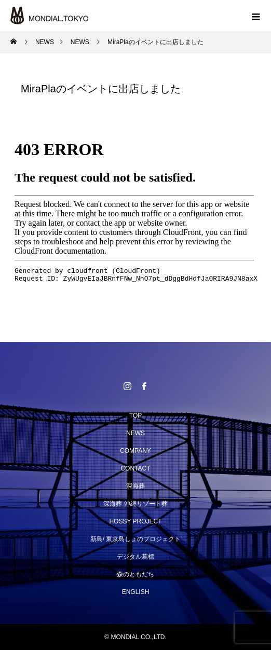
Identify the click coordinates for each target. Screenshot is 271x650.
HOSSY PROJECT (135, 521)
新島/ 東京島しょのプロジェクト (135, 539)
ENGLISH (136, 592)
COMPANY (135, 450)
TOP (135, 415)
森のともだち (135, 574)
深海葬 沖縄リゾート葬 (135, 503)
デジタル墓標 (135, 556)
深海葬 (135, 486)
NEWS (135, 433)
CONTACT (135, 468)
